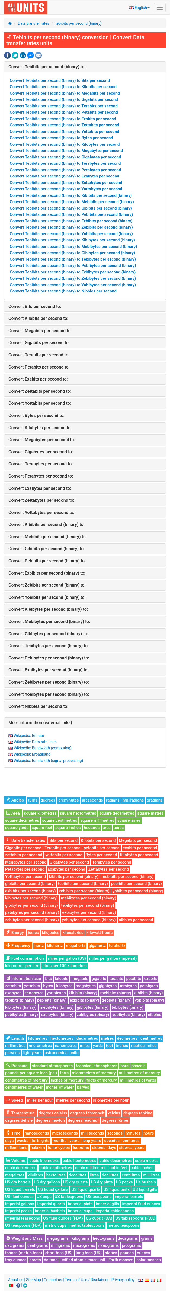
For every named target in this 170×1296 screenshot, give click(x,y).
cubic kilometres (44, 1160)
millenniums (16, 1147)
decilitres (110, 1175)
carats (35, 1259)
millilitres (151, 1175)
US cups (44, 1196)
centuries (131, 1140)
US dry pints (102, 1182)
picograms (131, 1245)
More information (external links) (40, 722)
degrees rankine (137, 1113)
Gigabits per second (23, 847)
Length (15, 1038)
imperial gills (107, 1203)
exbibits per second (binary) (30, 891)
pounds (127, 1252)
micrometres (40, 1045)
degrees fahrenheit (87, 1113)
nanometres (66, 1045)
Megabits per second (138, 840)
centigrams (37, 1245)
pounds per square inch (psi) (31, 1072)
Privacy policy (122, 1280)
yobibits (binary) (149, 1000)
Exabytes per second (66, 869)
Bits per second (63, 840)
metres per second (73, 1100)
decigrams (14, 1245)
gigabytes (108, 985)
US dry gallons (47, 1182)
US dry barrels (18, 1182)
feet (109, 1045)
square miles (129, 820)
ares (107, 827)
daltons (50, 1259)
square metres (150, 813)
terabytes (128, 985)
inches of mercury (67, 1080)
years (74, 1140)
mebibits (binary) (115, 992)
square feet (42, 827)
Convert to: (46, 66)
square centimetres (59, 820)
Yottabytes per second (25, 876)
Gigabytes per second (69, 862)
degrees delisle (19, 1120)
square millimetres (97, 820)
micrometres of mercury (94, 1072)
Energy (15, 932)
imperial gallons (19, 1203)
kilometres (37, 1038)
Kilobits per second (98, 840)
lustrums (81, 1147)
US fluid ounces (19, 1196)
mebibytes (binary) (56, 1007)
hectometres (61, 1038)
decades (112, 1140)
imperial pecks (18, 1210)
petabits (133, 978)
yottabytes (56, 992)
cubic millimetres (90, 1167)
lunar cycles (59, 1147)
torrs (64, 1072)
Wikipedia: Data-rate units (35, 742)
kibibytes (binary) (21, 1007)
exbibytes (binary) (57, 1014)
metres (107, 1038)
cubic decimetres (20, 1167)
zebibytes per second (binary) (32, 919)
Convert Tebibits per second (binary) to (60, 80)
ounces (143, 1252)
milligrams (60, 1245)
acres (119, 827)
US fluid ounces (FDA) (63, 1218)
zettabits (13, 985)
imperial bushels (50, 1210)
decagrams (128, 1238)
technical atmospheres (96, 1065)
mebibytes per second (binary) (88, 898)
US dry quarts (75, 1182)
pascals (138, 1065)
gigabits (99, 978)
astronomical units (62, 1052)
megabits (79, 978)
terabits (116, 978)
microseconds (65, 1133)
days (9, 1140)
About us (15, 1280)
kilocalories (72, 932)
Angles (15, 800)
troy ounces (15, 1259)
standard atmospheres (52, 1065)
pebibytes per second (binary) (32, 912)
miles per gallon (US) (67, 958)
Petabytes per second (24, 869)
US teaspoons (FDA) (23, 1225)
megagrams (58, 1238)
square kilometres (40, 813)
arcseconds (92, 800)
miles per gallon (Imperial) (113, 958)
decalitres (77, 1175)
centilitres (131, 1175)
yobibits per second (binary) (138, 891)
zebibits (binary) (116, 1000)
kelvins (114, 1113)
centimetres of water (24, 1087)
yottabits (32, 985)
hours (148, 1133)
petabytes (149, 985)
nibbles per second (136, 919)
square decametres (116, 813)
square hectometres (78, 813)
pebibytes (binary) (21, 1014)
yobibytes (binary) (128, 1014)
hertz (39, 945)
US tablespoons (69, 1196)
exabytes (13, 992)
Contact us (53, 1280)
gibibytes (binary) (92, 1007)
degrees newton (50, 1120)
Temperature (20, 1113)
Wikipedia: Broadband (32, 754)
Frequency (18, 945)
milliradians (133, 800)
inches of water (60, 1087)
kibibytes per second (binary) (31, 898)
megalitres (14, 1175)
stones (111, 1252)
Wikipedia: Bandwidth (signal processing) (48, 760)
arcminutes (68, 800)
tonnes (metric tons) (23, 1252)
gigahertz (97, 945)
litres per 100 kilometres (65, 965)
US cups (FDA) (99, 1218)
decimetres (127, 1038)
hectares (92, 827)
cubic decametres (116, 1160)
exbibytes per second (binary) (89, 912)
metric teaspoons (123, 1225)
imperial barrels (129, 1196)
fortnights (40, 1140)
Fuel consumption (25, 958)
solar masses (148, 1259)
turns (32, 800)
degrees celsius (53, 1113)
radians (113, 800)
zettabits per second (23, 854)
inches (122, 1045)
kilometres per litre (22, 965)
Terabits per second (62, 847)
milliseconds (92, 1133)
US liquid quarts (86, 1189)
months (59, 1140)
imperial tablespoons (114, 1210)
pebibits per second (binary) (136, 883)
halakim (38, 1147)
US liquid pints (116, 1189)
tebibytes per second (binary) (87, 905)
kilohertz (55, 945)
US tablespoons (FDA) (135, 1218)
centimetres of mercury (26, 1080)
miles (85, 1045)
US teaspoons (98, 1196)
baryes (83, 1087)
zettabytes (34, 992)
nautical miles (144, 1045)
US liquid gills (145, 1189)
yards (98, 1045)
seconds (115, 1133)
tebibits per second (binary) (78, 23)
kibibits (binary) (83, 992)
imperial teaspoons (22, 1218)
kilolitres (35, 1175)
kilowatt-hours (99, 932)
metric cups (55, 1225)
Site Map (33, 1280)
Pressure (16, 1065)
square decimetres (22, 820)
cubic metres (147, 1160)
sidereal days (104, 1147)
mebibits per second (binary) (127, 876)
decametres (87, 1038)
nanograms (108, 1245)
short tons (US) (59, 1252)
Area (13, 813)
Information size (23, 978)
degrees (48, 800)
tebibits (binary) (19, 1000)
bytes (48, 985)
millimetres (15, 1045)
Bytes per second (101, 854)
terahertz (117, 945)
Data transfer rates (33, 23)
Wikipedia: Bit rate (29, 735)
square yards (16, 827)
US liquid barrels (20, 1189)
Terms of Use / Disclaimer (87, 1280)
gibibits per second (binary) (30, 883)
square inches (68, 827)
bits (48, 978)
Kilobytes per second (139, 854)
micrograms (84, 1245)
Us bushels (146, 1182)
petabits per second (102, 847)
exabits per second (140, 847)
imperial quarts (51, 1203)
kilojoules (50, 932)
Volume (15, 1160)
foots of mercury (101, 1080)
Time (13, 1133)
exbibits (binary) (84, 1000)
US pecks (124, 1182)
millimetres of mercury (139, 1072)
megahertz (75, 945)
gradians (155, 800)
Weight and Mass (24, 1238)
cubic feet (118, 1167)
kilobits (61, 978)
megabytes (86, 985)
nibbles (154, 1014)
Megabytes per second (25, 862)
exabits (151, 978)
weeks (22, 1140)
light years (32, 1052)
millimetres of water (138, 1080)
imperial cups (80, 1210)
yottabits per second (63, 854)
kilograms (80, 1238)
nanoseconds (37, 1133)
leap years (91, 1140)
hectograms (103, 1238)
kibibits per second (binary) (73, 876)
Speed (14, 1100)
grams (146, 1238)
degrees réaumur (83, 1120)
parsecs (12, 1052)
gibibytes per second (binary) (31, 905)
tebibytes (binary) (127, 1007)
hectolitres (56, 1175)
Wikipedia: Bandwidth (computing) (42, 748)
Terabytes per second (111, 862)
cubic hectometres (80, 1160)
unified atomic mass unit (82, 1259)
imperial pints (80, 1203)
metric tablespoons (86, 1225)
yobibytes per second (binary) (89, 919)
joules (33, 932)
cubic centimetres (56, 1167)
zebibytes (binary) (93, 1014)
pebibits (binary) (51, 1000)
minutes (133, 1133)
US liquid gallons (53, 1189)
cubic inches (142, 1167)
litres (94, 1175)
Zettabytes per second (108, 869)
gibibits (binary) (148, 992)
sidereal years (132, 1147)
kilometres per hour (111, 1100)
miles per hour (40, 1100)
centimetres (151, 1038)
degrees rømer (115, 1120)
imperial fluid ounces (141, 1203)
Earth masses (120, 1259)
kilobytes (64, 985)
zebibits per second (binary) (84, 891)
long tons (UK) (89, 1252)
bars (124, 1065)
